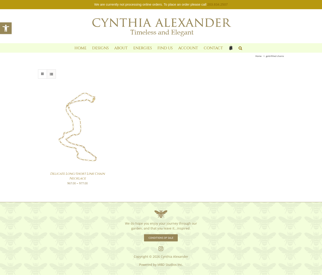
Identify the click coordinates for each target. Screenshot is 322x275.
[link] (6, 28)
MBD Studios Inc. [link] (170, 264)
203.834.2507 (217, 4)
